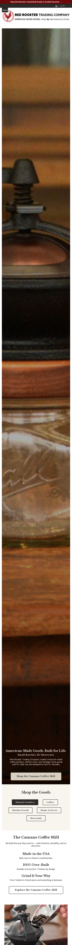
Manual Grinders (25, 802)
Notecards (36, 818)
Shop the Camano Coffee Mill (36, 776)
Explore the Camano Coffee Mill (36, 890)
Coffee (50, 802)
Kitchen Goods (20, 810)
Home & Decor (49, 810)
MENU (5, 10)
